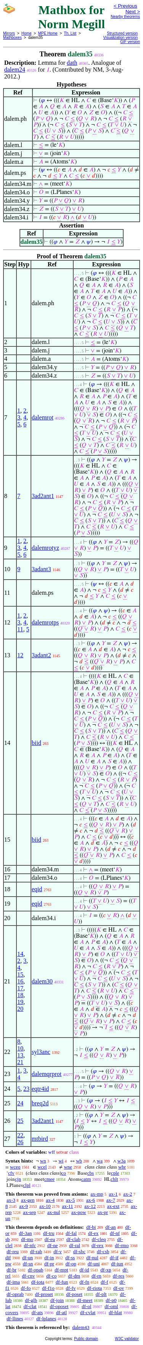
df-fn (84, 1282)
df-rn (96, 1276)
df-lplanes (46, 1318)
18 (20, 995)
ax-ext (113, 1206)
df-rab (36, 1251)
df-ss (70, 1257)
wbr (122, 1167)
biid (36, 743)
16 (20, 981)
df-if (114, 1257)
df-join (57, 1300)
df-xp (105, 1270)
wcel (42, 1167)
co (63, 1173)
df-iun (117, 1264)
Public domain (86, 1339)
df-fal (71, 1233)
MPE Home (48, 33)
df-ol (86, 1306)
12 (20, 655)
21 (20, 1062)
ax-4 (50, 1200)
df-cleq (99, 1239)
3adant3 (41, 569)
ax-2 (127, 1194)
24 (20, 1103)
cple (115, 1173)
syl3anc (41, 1052)
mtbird (40, 1138)
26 (20, 1142)
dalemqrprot (46, 1074)
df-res (118, 1276)
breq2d (40, 1103)
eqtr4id (40, 1089)
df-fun (62, 1282)
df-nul (92, 1257)
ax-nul (53, 1212)
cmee (49, 1179)
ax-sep (29, 1212)
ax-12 (90, 1206)
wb (79, 1161)
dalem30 (42, 981)
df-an (110, 1227)
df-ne (52, 1245)
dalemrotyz (45, 547)
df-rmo (122, 1245)
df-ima (13, 1282)
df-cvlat (87, 1312)
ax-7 (110, 1200)
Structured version (122, 33)
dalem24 (14, 69)
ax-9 (23, 1206)
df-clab (73, 1239)
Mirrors (9, 33)
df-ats (37, 1312)
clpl (27, 1185)
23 (26, 1089)
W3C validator (127, 1339)
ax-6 (90, 1200)
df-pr (49, 1264)
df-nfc (30, 1245)
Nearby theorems (125, 16)
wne (68, 1167)
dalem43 (80, 1327)
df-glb (31, 1300)
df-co (51, 1276)
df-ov (118, 1288)
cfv (11, 1173)
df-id (84, 1270)
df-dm (74, 1276)
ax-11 (67, 1206)
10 (20, 1048)
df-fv (71, 1288)
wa (100, 1161)
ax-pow (78, 1212)
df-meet (84, 1300)
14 (20, 954)
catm (86, 1179)
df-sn (28, 1264)
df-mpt (61, 1270)
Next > (132, 11)
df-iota (38, 1282)
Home (26, 33)
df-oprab (15, 1294)
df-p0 (111, 1300)
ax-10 (45, 1206)
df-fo (26, 1288)
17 (20, 988)
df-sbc (79, 1251)
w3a (121, 1161)
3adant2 (41, 655)
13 (20, 1055)
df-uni (94, 1264)
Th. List (70, 33)
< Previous (125, 6)
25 (20, 1121)
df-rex (98, 1245)
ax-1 (113, 1194)
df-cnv (28, 1276)
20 (20, 1009)
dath (72, 62)
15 (20, 974)
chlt (114, 1179)
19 (20, 1002)
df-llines (14, 1318)
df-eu (50, 1239)
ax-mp (97, 1194)
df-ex (93, 1233)
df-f (104, 1282)
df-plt (101, 1294)
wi (60, 1161)
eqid (37, 889)
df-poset (74, 1294)
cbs (90, 1173)
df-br (11, 1270)
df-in (49, 1257)
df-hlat (115, 1312)
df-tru (49, 1233)
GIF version (130, 42)
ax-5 (70, 1200)
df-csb (103, 1251)
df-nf (115, 1233)
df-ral (74, 1245)
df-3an (25, 1233)
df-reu (12, 1251)
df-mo (27, 1239)
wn (43, 1161)
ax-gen (27, 1200)
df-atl (61, 1312)
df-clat (30, 1306)
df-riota (94, 1288)
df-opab (35, 1270)
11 (20, 629)
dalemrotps (45, 622)
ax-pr (103, 1212)
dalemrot (42, 417)
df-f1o (48, 1288)
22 (20, 1135)
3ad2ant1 (43, 496)
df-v (57, 1251)
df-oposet (59, 1306)
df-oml (111, 1306)
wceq (15, 1167)
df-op (71, 1264)
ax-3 (10, 1200)
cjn (18, 1179)
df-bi (91, 1227)
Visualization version (120, 37)
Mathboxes (12, 37)
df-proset (44, 1294)
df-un (27, 1257)
